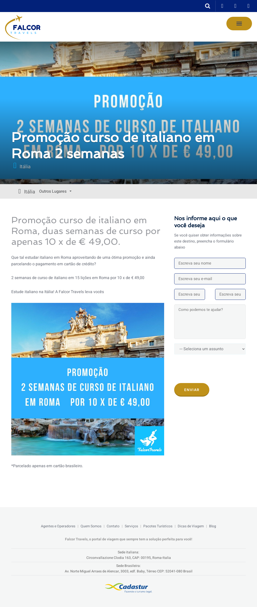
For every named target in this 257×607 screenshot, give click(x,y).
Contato (113, 526)
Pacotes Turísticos (157, 526)
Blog (212, 526)
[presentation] (212, 369)
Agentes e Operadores (58, 526)
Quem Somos (91, 526)
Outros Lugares (29, 191)
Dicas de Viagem (191, 526)
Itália (25, 166)
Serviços (131, 526)
